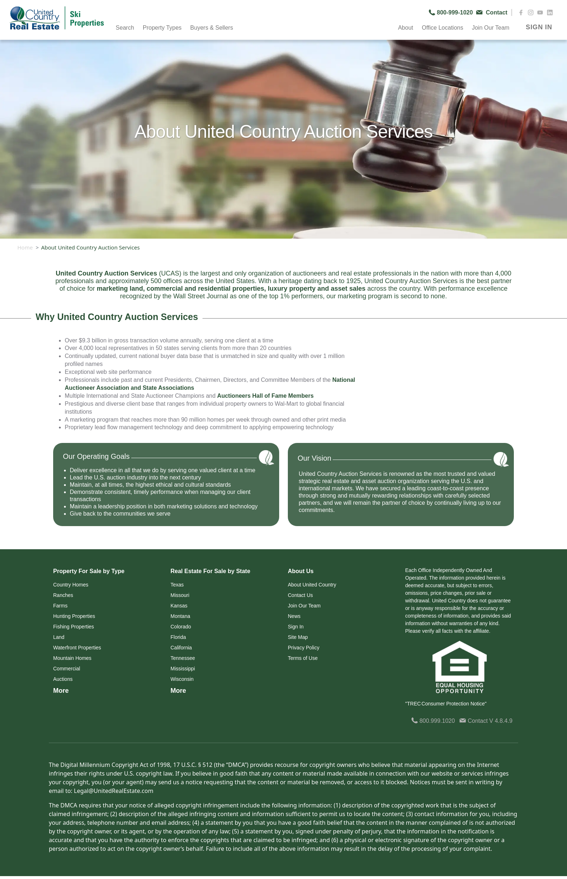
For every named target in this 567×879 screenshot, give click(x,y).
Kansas (179, 606)
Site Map (298, 637)
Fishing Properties (73, 627)
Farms (60, 606)
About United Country (312, 585)
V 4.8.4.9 (500, 721)
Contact (474, 721)
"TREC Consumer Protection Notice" (446, 704)
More (61, 690)
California (181, 647)
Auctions (63, 679)
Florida (178, 637)
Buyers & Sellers (211, 28)
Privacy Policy (303, 647)
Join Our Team (491, 28)
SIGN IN (539, 27)
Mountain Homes (72, 658)
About (405, 28)
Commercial (66, 668)
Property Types (162, 28)
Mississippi (183, 668)
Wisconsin (182, 679)
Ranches (63, 595)
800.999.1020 (433, 721)
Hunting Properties (74, 616)
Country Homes (70, 585)
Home (25, 247)
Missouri (180, 595)
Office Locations (442, 28)
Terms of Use (302, 658)
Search (125, 28)
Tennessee (183, 658)
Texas (177, 585)
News (294, 616)
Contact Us (300, 595)
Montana (180, 616)
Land (58, 637)
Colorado (181, 627)
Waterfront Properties (77, 647)
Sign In (296, 627)
